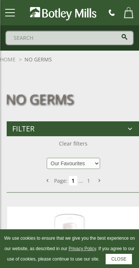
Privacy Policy (82, 248)
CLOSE (118, 259)
